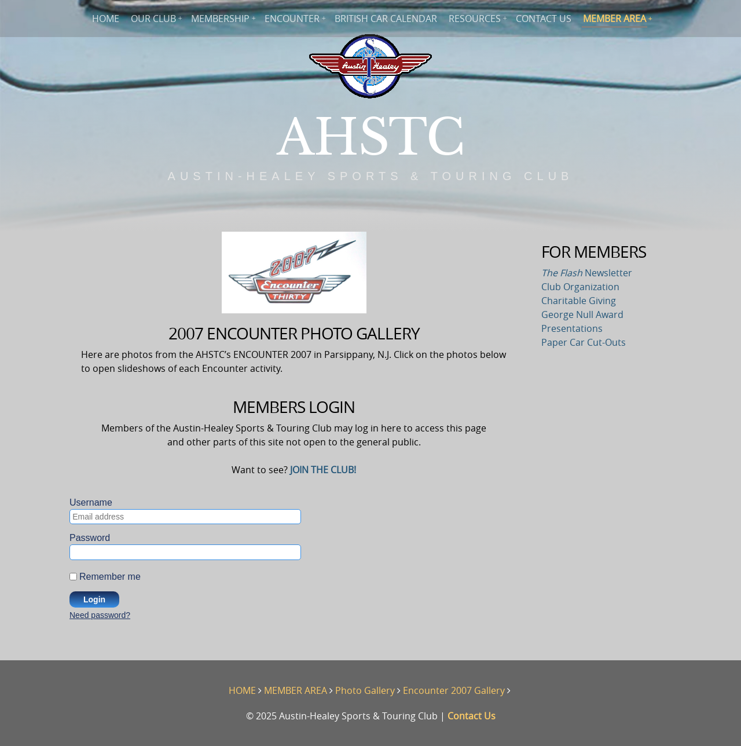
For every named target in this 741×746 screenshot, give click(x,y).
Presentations (572, 328)
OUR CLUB (153, 18)
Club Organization (580, 286)
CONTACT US (543, 18)
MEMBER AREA (614, 18)
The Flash (561, 272)
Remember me (110, 576)
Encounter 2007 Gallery (454, 690)
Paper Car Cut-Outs (583, 342)
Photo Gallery (365, 690)
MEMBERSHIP (220, 18)
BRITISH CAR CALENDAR (386, 18)
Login (94, 599)
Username (90, 502)
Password (89, 538)
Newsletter (607, 272)
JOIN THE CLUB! (323, 469)
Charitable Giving (578, 300)
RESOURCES (475, 18)
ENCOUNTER (292, 18)
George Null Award (582, 314)
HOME (105, 18)
